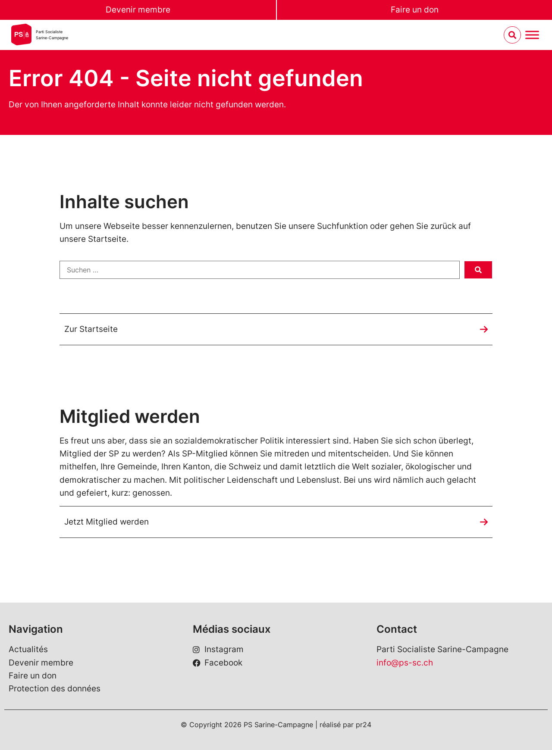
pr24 (363, 724)
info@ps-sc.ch (404, 663)
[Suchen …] (260, 270)
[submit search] (478, 270)
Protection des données (54, 689)
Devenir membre (138, 10)
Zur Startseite (91, 329)
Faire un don (415, 10)
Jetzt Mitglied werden (106, 522)
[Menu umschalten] (532, 35)
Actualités (28, 649)
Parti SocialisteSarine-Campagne (52, 34)
